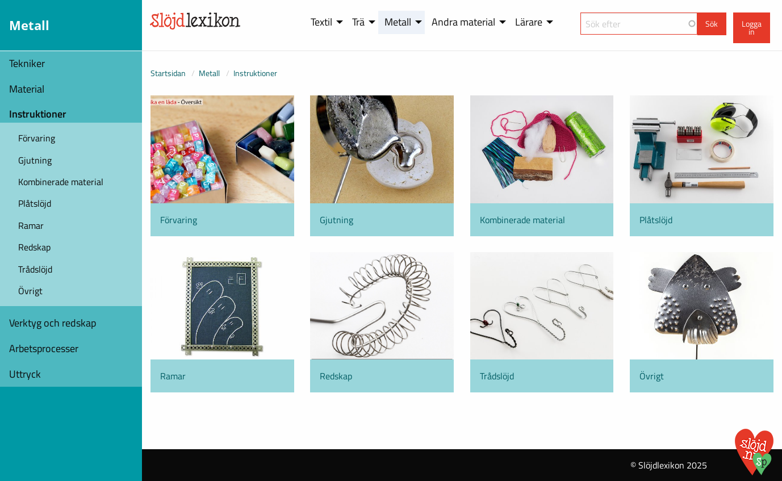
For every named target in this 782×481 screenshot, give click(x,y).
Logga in (752, 28)
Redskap (34, 247)
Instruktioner (37, 114)
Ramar (31, 225)
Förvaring (36, 138)
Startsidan (168, 73)
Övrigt (30, 291)
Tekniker (27, 63)
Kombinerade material (60, 182)
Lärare (528, 22)
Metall (397, 22)
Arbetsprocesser (43, 348)
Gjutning (35, 160)
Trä (358, 22)
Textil (321, 22)
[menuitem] (325, 22)
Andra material (463, 22)
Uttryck (25, 374)
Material (26, 89)
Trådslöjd (35, 269)
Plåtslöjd (34, 203)
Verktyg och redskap (52, 323)
